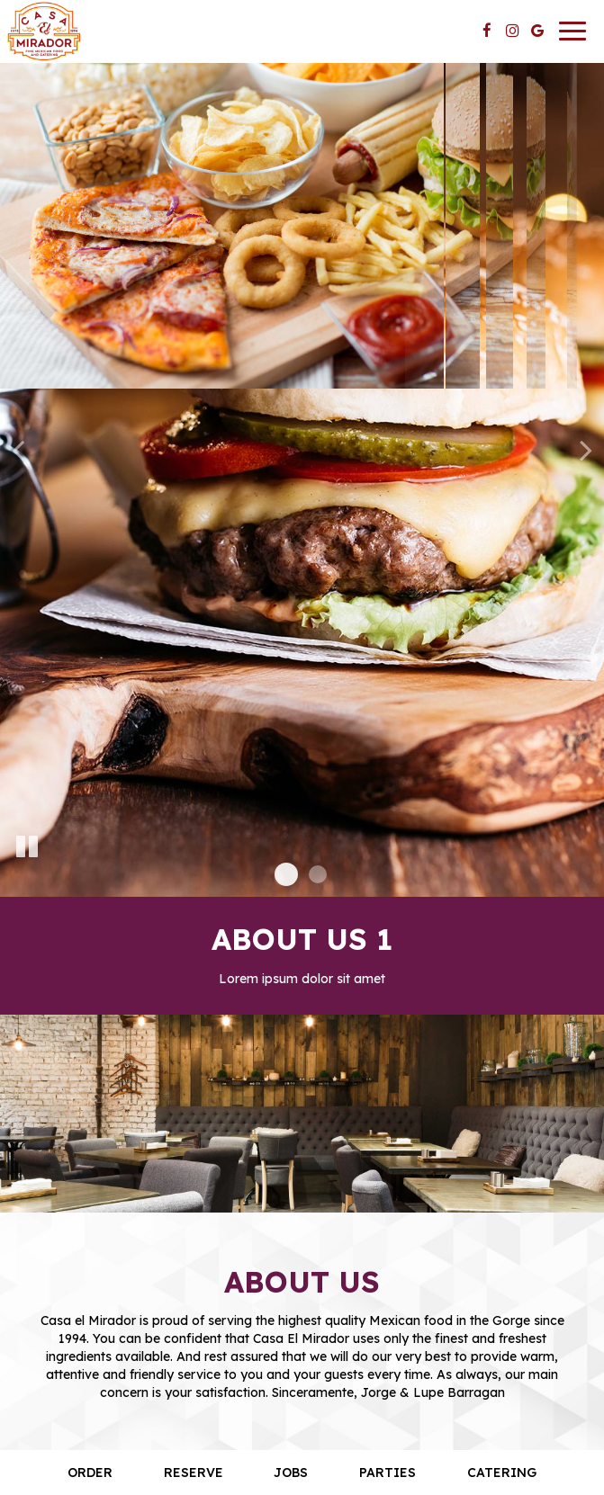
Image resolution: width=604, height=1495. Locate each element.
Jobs (291, 1472)
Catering (501, 1472)
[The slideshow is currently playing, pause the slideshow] (27, 847)
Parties (387, 1472)
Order (90, 1472)
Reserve (193, 1472)
